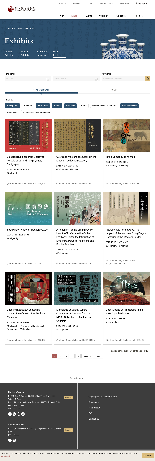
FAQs (91, 413)
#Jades (57, 105)
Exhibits (19, 28)
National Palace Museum (21, 9)
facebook (10, 414)
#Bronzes (70, 105)
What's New (94, 407)
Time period (10, 74)
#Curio (84, 105)
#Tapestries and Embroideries (36, 112)
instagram (14, 414)
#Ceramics (43, 105)
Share (128, 66)
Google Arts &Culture (23, 414)
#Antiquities (12, 112)
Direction (68, 398)
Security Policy (6, 456)
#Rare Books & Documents (104, 105)
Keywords (106, 74)
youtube (18, 414)
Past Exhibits (30, 28)
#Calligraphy (12, 105)
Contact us (94, 419)
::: (40, 3)
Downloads (94, 402)
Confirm (147, 455)
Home (10, 28)
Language (140, 3)
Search (147, 78)
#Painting (28, 105)
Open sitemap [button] (76, 378)
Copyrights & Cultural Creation (103, 396)
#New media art (129, 105)
